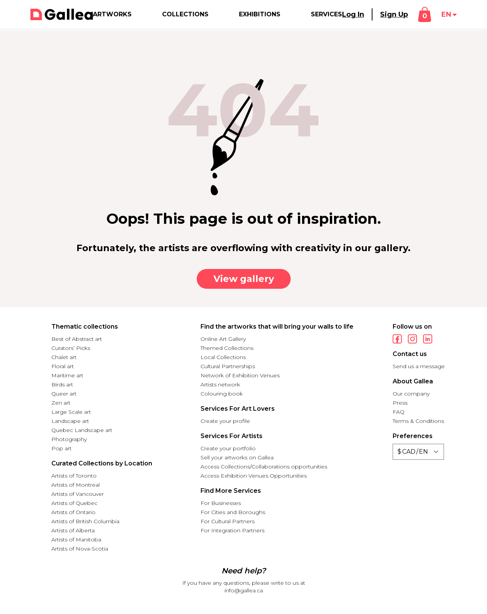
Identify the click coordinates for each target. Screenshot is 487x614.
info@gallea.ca (243, 590)
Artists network (220, 384)
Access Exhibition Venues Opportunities (254, 475)
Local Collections (223, 357)
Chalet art (63, 357)
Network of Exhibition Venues (240, 375)
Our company (411, 393)
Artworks (112, 14)
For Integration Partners (232, 530)
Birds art (62, 384)
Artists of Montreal (75, 484)
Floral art (62, 366)
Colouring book (222, 393)
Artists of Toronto (74, 475)
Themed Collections (227, 348)
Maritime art (67, 375)
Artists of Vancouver (77, 494)
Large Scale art (71, 411)
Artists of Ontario (73, 512)
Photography (69, 439)
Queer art (63, 393)
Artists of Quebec (74, 503)
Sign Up (394, 14)
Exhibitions (259, 14)
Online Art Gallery (223, 338)
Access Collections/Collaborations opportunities (264, 466)
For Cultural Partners (228, 521)
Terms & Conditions (418, 421)
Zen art (60, 402)
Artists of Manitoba (76, 539)
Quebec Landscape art (81, 430)
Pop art (61, 448)
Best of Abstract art (76, 338)
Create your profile (225, 421)
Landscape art (70, 421)
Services (326, 14)
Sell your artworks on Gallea (237, 457)
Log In (353, 14)
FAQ (398, 411)
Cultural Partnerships (228, 366)
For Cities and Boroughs (233, 512)
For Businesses (221, 503)
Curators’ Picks (70, 348)
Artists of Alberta (73, 530)
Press (400, 402)
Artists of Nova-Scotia (79, 548)
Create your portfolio (228, 448)
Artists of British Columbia (85, 521)
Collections (185, 14)
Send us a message (419, 366)
